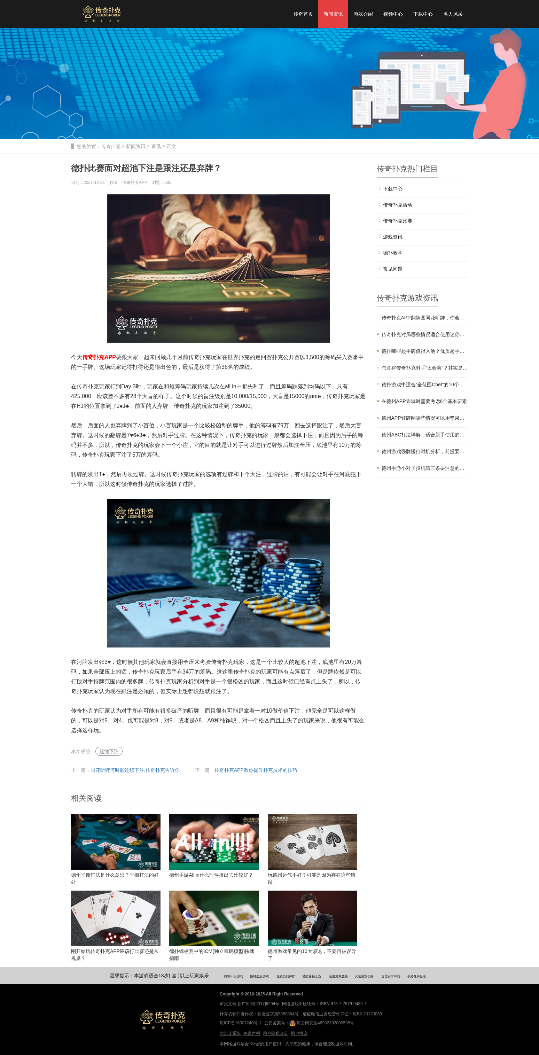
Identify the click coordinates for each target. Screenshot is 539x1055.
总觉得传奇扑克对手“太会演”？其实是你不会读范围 (425, 368)
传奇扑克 (110, 146)
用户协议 (299, 1033)
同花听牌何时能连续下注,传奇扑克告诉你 (135, 770)
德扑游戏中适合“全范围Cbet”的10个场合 (425, 384)
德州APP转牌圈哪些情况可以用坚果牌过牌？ (425, 418)
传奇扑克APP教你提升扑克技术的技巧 (255, 770)
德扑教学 (393, 253)
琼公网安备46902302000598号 (321, 1023)
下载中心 (423, 14)
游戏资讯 (393, 237)
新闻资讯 (333, 14)
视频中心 (393, 14)
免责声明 (251, 1033)
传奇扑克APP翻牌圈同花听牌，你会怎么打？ (425, 317)
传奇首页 (303, 14)
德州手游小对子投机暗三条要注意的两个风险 (425, 468)
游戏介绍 (363, 14)
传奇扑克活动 (397, 205)
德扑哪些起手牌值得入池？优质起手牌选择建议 (425, 351)
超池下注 (109, 751)
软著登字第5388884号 (278, 1013)
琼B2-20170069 (367, 1013)
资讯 (156, 146)
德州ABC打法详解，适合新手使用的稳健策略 (425, 434)
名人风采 (453, 14)
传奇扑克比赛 (397, 221)
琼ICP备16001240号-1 (240, 1023)
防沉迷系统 (230, 1033)
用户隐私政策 (275, 1033)
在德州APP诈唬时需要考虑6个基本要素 (424, 401)
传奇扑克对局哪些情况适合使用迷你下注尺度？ (425, 334)
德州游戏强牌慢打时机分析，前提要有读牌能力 (425, 451)
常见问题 (393, 269)
